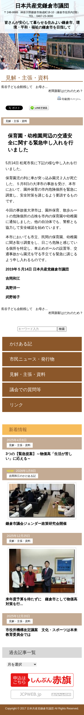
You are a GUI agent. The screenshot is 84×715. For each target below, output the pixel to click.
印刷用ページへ (71, 99)
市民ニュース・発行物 (32, 359)
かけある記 (21, 343)
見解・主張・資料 (16, 121)
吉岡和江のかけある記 (22, 475)
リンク (16, 404)
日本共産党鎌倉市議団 (42, 6)
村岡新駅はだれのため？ (65, 91)
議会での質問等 (25, 389)
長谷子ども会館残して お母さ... (24, 87)
